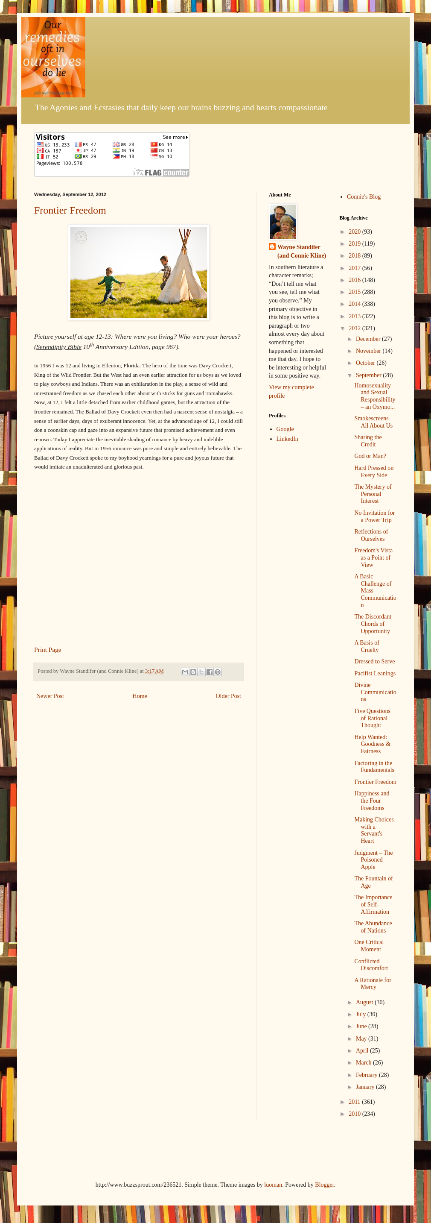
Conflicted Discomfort (371, 965)
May (362, 1038)
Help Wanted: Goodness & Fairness (372, 744)
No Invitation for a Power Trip (374, 516)
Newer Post (50, 696)
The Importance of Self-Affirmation (373, 904)
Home (140, 696)
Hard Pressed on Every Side (373, 471)
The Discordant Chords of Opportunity (372, 623)
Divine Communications (375, 692)
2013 (355, 316)
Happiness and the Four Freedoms (371, 800)
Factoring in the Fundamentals (374, 767)
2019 (355, 243)
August (365, 1002)
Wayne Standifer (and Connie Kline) (301, 251)
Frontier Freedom (70, 210)
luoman (273, 1185)
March (364, 1062)
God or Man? (370, 456)
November (369, 351)
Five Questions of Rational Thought (372, 718)
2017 (355, 268)
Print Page (47, 649)
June (362, 1026)
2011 (355, 1102)
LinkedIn (287, 439)
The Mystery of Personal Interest (372, 494)
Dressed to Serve (374, 661)
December (369, 339)
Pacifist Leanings (375, 673)
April (363, 1050)
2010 (355, 1114)
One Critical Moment (369, 946)
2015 (355, 292)
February (367, 1075)
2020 (355, 232)
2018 (355, 255)
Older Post (229, 696)
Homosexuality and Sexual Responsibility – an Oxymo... (374, 396)
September (369, 375)
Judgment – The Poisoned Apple (373, 860)
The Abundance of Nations (373, 927)
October (366, 363)
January (366, 1087)
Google (285, 429)
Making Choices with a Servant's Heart (373, 830)
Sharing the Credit (367, 441)
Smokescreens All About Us (373, 422)
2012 (355, 328)
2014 (355, 304)
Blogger (324, 1185)
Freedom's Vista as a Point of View (373, 557)
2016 (355, 280)
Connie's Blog (364, 197)
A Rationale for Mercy (372, 984)
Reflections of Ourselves (371, 535)
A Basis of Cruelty (366, 646)
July (361, 1014)
